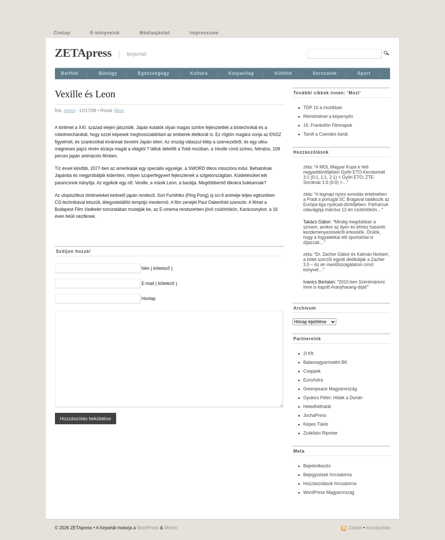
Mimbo (170, 527)
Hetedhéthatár (317, 406)
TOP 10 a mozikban (323, 107)
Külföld (283, 73)
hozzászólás (378, 527)
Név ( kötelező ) (157, 268)
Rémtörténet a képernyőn (328, 116)
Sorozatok (325, 73)
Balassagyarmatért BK (325, 362)
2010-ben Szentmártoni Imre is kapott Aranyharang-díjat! (344, 284)
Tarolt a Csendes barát (325, 134)
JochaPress (315, 415)
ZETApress (83, 52)
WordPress (148, 527)
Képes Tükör (315, 424)
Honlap (149, 298)
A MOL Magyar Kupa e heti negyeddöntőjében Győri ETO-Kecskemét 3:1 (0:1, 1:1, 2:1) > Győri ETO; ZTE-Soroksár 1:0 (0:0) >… (344, 174)
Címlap (62, 32)
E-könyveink (105, 32)
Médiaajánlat (155, 32)
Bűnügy (108, 73)
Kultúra (199, 73)
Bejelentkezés (317, 465)
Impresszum (204, 32)
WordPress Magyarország (329, 492)
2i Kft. (309, 353)
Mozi (119, 110)
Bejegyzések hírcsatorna (327, 474)
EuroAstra (313, 380)
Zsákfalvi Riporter (320, 433)
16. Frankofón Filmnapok (327, 125)
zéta (307, 167)
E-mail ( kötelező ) (159, 283)
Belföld (70, 73)
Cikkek (355, 527)
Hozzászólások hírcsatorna (330, 483)
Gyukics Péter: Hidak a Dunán (333, 397)
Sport (364, 73)
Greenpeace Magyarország (330, 388)
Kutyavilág (241, 73)
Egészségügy (154, 73)
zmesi (69, 110)
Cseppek (312, 371)
